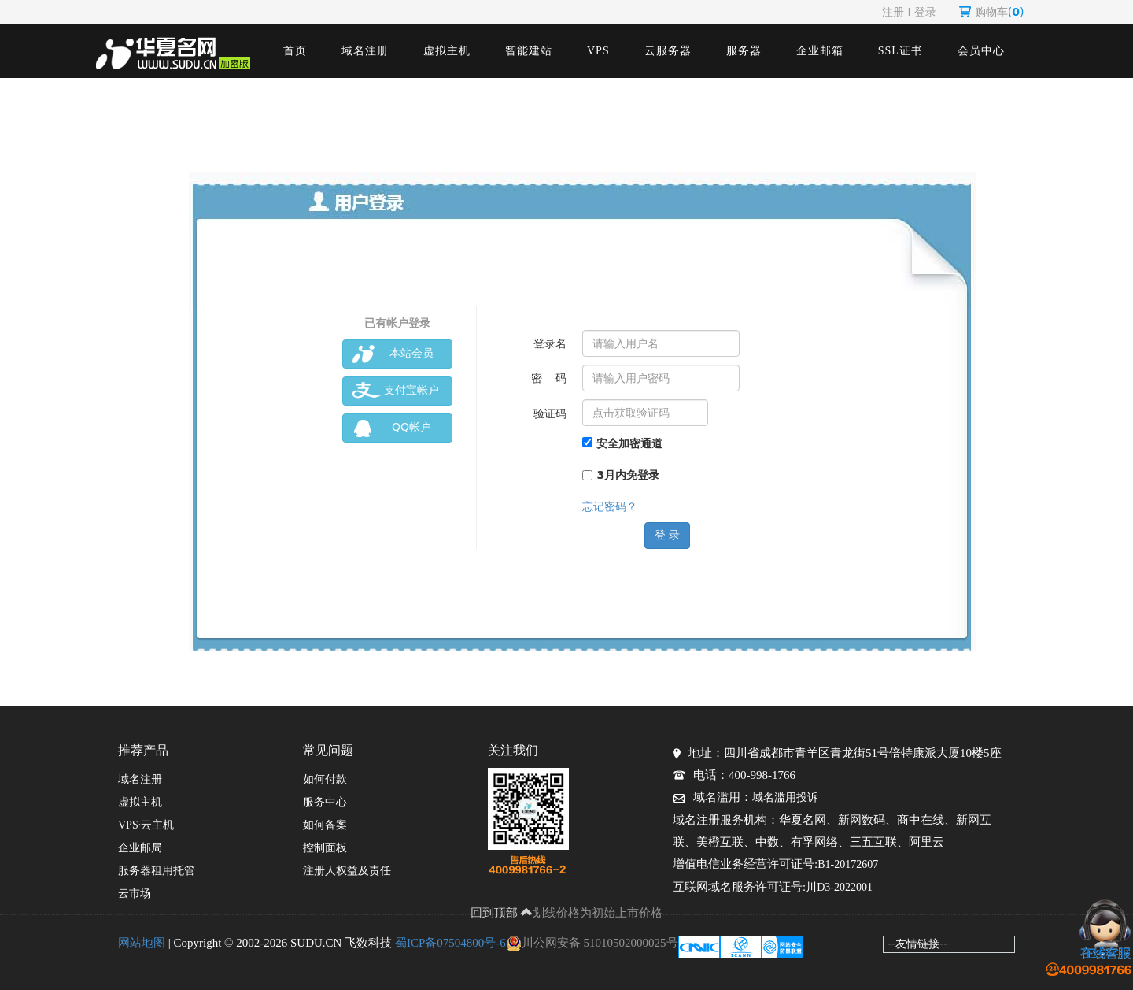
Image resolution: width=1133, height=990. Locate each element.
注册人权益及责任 (347, 871)
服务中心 (325, 802)
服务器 (744, 51)
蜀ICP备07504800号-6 (450, 942)
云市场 (134, 893)
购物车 (991, 12)
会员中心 (981, 51)
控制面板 (325, 848)
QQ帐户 (391, 428)
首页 (295, 51)
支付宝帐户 (395, 391)
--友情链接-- (917, 943)
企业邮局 (140, 848)
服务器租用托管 (156, 871)
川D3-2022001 (839, 887)
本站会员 (393, 354)
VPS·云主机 (146, 825)
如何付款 (325, 779)
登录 (925, 12)
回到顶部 (502, 913)
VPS (598, 51)
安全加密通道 (622, 443)
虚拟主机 (447, 51)
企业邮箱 (819, 51)
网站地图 (141, 942)
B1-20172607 (847, 864)
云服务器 (668, 51)
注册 (893, 12)
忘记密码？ (609, 506)
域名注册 (365, 51)
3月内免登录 (620, 475)
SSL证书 (900, 51)
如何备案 (325, 825)
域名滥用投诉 (785, 797)
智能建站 (528, 51)
